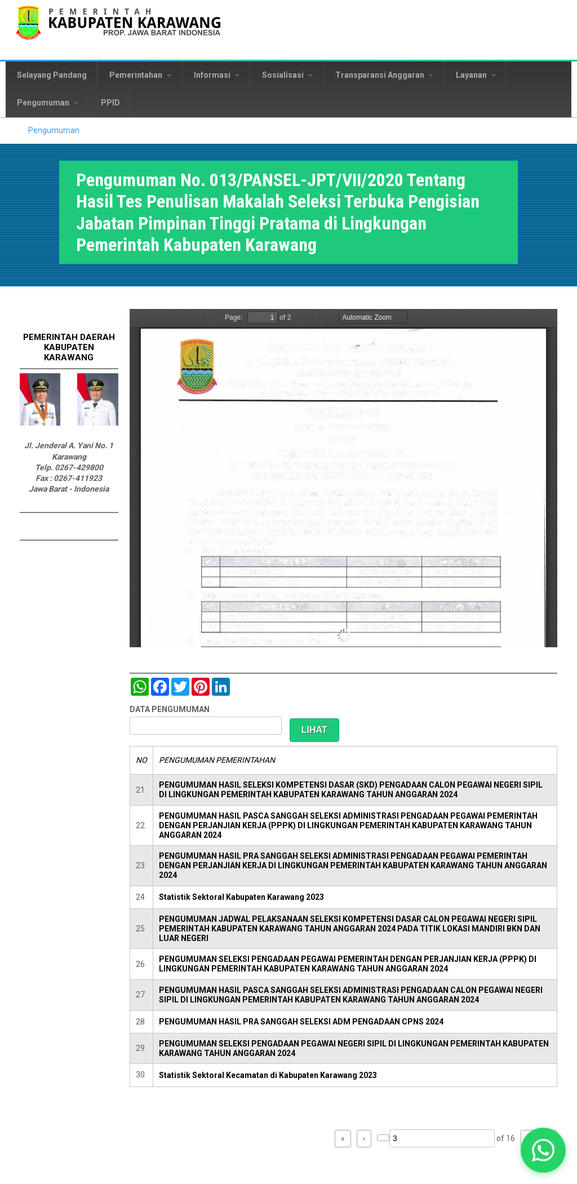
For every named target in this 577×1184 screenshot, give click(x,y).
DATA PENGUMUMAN (170, 709)
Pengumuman (47, 102)
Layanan (476, 74)
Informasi (216, 74)
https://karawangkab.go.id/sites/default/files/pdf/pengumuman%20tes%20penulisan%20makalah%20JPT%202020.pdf (343, 478)
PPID (110, 102)
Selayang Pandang (52, 74)
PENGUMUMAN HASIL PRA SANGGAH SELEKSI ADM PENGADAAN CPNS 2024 (301, 1021)
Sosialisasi (287, 74)
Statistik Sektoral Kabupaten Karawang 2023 (241, 897)
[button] (543, 1150)
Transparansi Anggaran (384, 74)
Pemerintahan (140, 74)
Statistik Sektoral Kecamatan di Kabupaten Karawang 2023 (268, 1075)
